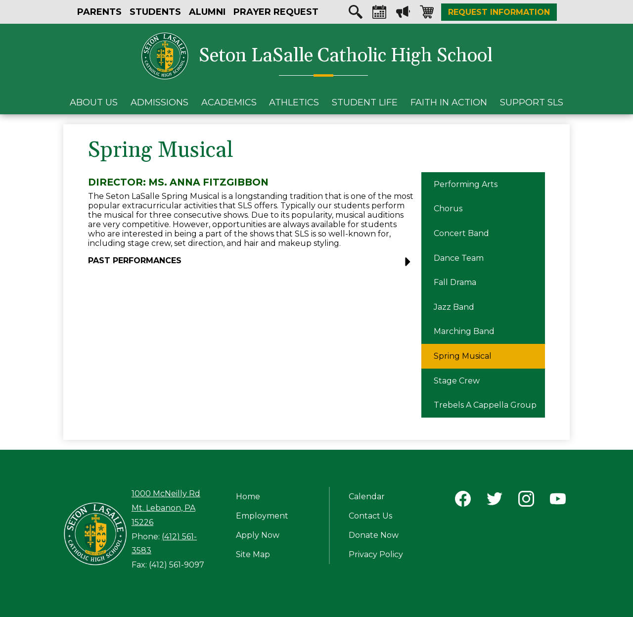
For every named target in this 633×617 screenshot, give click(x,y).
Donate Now (374, 535)
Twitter (494, 501)
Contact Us (370, 516)
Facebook (463, 501)
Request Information (499, 12)
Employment (262, 516)
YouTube (558, 501)
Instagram (526, 501)
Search (355, 14)
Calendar (379, 14)
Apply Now (257, 535)
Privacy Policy (376, 554)
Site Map (253, 554)
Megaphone (403, 14)
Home (248, 496)
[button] (251, 264)
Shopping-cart (427, 14)
